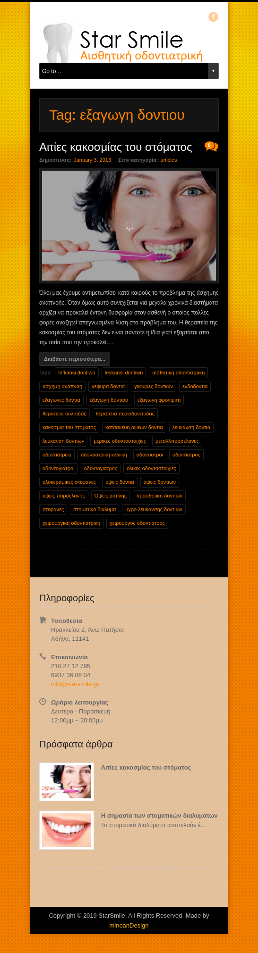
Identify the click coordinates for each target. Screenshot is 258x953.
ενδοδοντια (195, 386)
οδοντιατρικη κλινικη (104, 454)
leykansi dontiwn (124, 372)
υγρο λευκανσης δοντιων (153, 509)
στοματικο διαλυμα (94, 509)
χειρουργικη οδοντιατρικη (71, 523)
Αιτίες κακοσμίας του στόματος (146, 767)
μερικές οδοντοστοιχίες (120, 441)
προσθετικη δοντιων (159, 495)
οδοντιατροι (150, 454)
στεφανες (53, 509)
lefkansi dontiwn (76, 372)
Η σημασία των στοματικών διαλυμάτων (159, 815)
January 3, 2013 (92, 160)
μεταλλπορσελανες (177, 441)
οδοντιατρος (186, 454)
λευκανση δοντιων (63, 441)
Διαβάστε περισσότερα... (74, 359)
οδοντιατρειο (57, 454)
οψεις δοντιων (160, 482)
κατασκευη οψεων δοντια (134, 427)
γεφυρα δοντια (108, 386)
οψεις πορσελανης (64, 495)
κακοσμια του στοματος (69, 427)
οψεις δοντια (119, 482)
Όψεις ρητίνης (111, 495)
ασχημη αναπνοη (62, 386)
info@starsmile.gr (75, 684)
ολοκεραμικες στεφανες (69, 482)
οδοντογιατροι (59, 468)
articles (169, 160)
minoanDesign (128, 925)
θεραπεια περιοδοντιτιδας (125, 413)
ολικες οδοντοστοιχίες (151, 468)
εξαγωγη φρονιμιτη (159, 400)
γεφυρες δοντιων (153, 386)
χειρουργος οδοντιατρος (137, 523)
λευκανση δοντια (191, 427)
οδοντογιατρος (101, 468)
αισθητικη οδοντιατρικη (178, 372)
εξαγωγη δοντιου (109, 400)
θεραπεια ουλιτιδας (64, 413)
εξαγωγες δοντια (61, 400)
